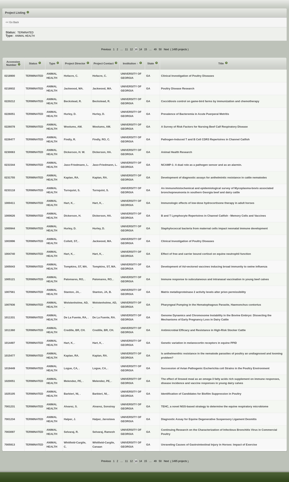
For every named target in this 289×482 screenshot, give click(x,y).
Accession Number (13, 63)
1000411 (9, 203)
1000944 (9, 228)
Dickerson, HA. (102, 152)
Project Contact (104, 63)
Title (221, 63)
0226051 (9, 113)
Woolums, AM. (101, 126)
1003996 (9, 241)
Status (33, 63)
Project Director (75, 63)
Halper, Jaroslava (103, 419)
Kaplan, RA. (100, 177)
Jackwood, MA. (102, 88)
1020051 (9, 381)
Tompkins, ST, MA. (104, 266)
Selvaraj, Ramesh (103, 431)
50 (160, 49)
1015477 (9, 355)
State (151, 63)
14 (140, 49)
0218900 (9, 75)
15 (145, 49)
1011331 (9, 317)
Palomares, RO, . (103, 279)
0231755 (9, 177)
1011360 (9, 330)
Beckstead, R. (101, 101)
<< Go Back (12, 22)
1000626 (9, 215)
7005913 (9, 444)
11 (126, 49)
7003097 (9, 431)
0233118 (9, 190)
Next (166, 49)
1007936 (9, 304)
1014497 (9, 342)
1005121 (9, 279)
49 (155, 49)
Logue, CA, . (100, 368)
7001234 (9, 419)
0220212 (9, 101)
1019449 (9, 368)
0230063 (9, 152)
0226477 (9, 139)
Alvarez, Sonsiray (103, 406)
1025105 (9, 393)
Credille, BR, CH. (103, 330)
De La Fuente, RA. (104, 317)
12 (131, 49)
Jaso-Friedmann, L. (104, 164)
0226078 (9, 126)
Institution (130, 63)
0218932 (9, 88)
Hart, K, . (97, 203)
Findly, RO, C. (101, 139)
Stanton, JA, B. (102, 292)
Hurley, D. (98, 113)
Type (52, 63)
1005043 (9, 266)
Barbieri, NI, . (100, 393)
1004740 (9, 253)
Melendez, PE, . (102, 381)
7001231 (9, 406)
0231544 (9, 164)
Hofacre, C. (99, 75)
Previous (106, 49)
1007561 (9, 292)
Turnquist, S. (100, 190)
